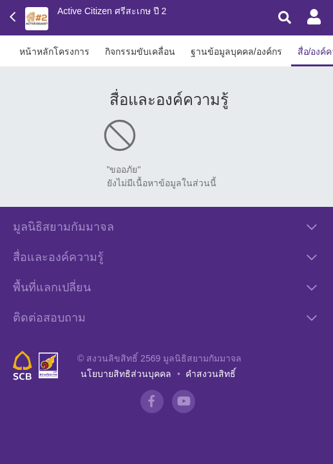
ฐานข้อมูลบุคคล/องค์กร (236, 51)
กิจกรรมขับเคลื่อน (140, 51)
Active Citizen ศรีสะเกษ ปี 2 (111, 11)
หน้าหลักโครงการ (54, 51)
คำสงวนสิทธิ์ (211, 374)
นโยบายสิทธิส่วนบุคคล (126, 374)
